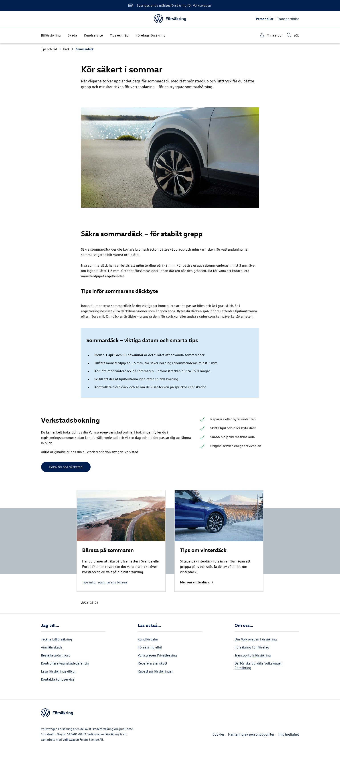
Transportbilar (288, 18)
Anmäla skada (52, 647)
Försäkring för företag (252, 647)
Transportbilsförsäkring (253, 655)
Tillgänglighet (288, 734)
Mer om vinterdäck (197, 582)
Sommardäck (84, 49)
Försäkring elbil (150, 647)
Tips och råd (51, 49)
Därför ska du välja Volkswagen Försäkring (259, 665)
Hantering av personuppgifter (251, 734)
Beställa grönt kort (55, 655)
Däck (68, 49)
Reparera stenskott (152, 663)
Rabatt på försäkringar (155, 671)
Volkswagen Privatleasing (157, 655)
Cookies (218, 734)
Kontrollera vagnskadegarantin (65, 663)
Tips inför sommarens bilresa (104, 582)
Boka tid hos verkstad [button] (66, 467)
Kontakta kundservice (57, 679)
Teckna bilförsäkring (56, 639)
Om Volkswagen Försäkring (256, 639)
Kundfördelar (148, 639)
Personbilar (264, 18)
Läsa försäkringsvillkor (58, 671)
